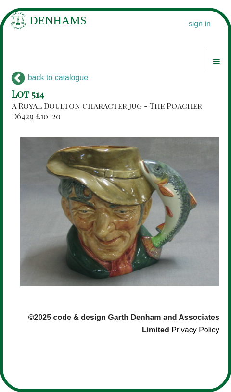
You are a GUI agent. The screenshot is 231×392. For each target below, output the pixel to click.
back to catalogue (50, 78)
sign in (200, 24)
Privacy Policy (195, 330)
